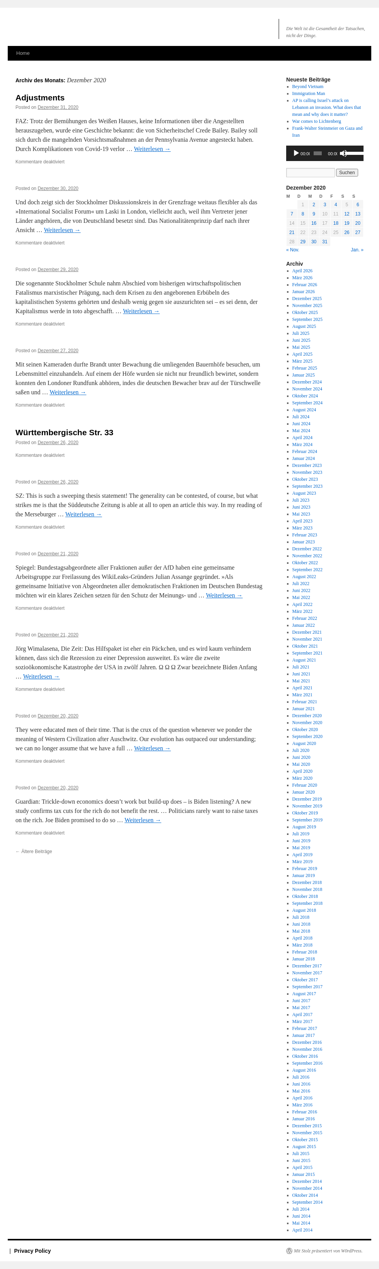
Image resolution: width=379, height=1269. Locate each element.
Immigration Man (308, 93)
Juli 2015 (300, 1153)
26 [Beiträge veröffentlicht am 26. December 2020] (346, 232)
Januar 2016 (303, 1118)
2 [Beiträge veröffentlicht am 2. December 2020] (313, 204)
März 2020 (302, 778)
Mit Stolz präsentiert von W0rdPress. (328, 1251)
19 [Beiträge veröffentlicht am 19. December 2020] (346, 223)
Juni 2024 (301, 423)
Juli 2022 (300, 583)
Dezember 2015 (307, 1125)
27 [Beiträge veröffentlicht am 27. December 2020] (357, 232)
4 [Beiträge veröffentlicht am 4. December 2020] (336, 204)
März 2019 (302, 861)
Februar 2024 (304, 451)
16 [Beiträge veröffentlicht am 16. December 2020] (313, 223)
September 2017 (307, 986)
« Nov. (292, 250)
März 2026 (302, 277)
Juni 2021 (301, 674)
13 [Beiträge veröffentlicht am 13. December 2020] (357, 214)
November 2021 (307, 639)
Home (23, 53)
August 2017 (304, 993)
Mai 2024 (301, 430)
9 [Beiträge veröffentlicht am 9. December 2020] (313, 214)
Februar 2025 (304, 368)
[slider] (318, 153)
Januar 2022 (303, 625)
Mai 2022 (301, 597)
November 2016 (307, 1049)
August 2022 (304, 576)
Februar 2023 (304, 535)
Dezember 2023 (307, 465)
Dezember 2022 (307, 548)
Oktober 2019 (305, 813)
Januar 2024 (303, 458)
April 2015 (302, 1167)
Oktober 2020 (305, 729)
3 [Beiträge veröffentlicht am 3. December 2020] (325, 204)
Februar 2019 (304, 868)
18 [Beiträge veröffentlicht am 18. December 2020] (335, 223)
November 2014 (307, 1188)
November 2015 (307, 1132)
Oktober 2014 (305, 1195)
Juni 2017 (301, 1000)
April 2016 (302, 1098)
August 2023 (304, 493)
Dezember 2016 (307, 1042)
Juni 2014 (301, 1216)
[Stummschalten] (343, 153)
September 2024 (307, 402)
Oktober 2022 (305, 562)
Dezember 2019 (307, 799)
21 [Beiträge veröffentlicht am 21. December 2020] (291, 232)
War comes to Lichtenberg (316, 121)
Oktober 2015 (305, 1139)
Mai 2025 (301, 347)
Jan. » (357, 250)
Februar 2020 (304, 785)
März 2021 (302, 694)
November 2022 (307, 555)
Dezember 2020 (307, 715)
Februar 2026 (304, 284)
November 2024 (307, 389)
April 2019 (302, 854)
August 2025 (304, 326)
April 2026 (302, 270)
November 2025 (307, 305)
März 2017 (302, 1021)
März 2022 (302, 611)
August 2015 (304, 1146)
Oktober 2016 (305, 1056)
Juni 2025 (301, 340)
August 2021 (304, 660)
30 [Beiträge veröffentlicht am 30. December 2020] (313, 241)
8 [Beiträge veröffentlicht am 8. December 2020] (303, 214)
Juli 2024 (300, 416)
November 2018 (307, 889)
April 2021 (302, 687)
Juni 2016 (301, 1084)
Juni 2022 (301, 590)
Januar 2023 (303, 542)
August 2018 (304, 910)
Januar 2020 (303, 792)
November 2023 (307, 472)
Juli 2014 (300, 1209)
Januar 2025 (303, 375)
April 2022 (302, 604)
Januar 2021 (303, 708)
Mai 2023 (301, 514)
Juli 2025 (300, 333)
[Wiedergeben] (296, 153)
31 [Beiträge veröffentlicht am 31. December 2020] (324, 241)
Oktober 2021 (305, 646)
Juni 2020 (301, 757)
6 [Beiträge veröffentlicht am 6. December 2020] (358, 204)
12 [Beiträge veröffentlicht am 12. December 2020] (346, 214)
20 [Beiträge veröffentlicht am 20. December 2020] (357, 223)
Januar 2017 (303, 1035)
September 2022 (307, 569)
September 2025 (307, 319)
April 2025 (302, 354)
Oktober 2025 (305, 312)
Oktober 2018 (305, 896)
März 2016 (302, 1105)
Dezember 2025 (307, 298)
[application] (325, 153)
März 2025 (302, 361)
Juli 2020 (300, 750)
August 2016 (304, 1070)
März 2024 (302, 444)
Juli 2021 (300, 667)
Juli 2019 (300, 833)
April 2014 (302, 1230)
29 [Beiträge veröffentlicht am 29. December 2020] (302, 241)
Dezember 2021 (307, 632)
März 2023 (302, 528)
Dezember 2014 (307, 1181)
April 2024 (302, 437)
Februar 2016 (304, 1112)
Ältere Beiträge (33, 851)
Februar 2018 (304, 952)
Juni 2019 (301, 840)
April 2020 (302, 771)
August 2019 (304, 827)
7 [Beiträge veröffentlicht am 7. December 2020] (291, 214)
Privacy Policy (32, 1251)
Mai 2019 (301, 847)
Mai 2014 (301, 1223)
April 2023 (302, 521)
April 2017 (302, 1014)
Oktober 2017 (305, 979)
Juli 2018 (300, 917)
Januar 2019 (303, 875)
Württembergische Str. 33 (64, 432)
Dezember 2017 (307, 966)
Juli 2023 (300, 500)
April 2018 (302, 938)
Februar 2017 (304, 1028)
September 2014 (307, 1202)
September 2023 (307, 486)
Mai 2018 (301, 931)
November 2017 (307, 973)
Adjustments (40, 97)
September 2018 (307, 903)
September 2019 (307, 820)
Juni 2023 (301, 507)
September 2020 (307, 736)
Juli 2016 (300, 1077)
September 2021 (307, 653)
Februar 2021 (304, 701)
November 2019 (307, 806)
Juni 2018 (301, 924)
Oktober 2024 (305, 396)
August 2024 (304, 409)
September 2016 (307, 1063)
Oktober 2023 (305, 479)
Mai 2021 (301, 681)
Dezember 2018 (307, 882)
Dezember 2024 (307, 382)
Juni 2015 (301, 1160)
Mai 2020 (301, 764)
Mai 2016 (301, 1091)
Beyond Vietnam (308, 86)
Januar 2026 (303, 291)
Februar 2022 (304, 618)
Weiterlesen (152, 149)
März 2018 (302, 945)
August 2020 (304, 743)
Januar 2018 (303, 959)
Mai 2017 (301, 1007)
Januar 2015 (303, 1174)
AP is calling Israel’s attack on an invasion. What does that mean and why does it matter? (326, 107)
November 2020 (307, 722)
